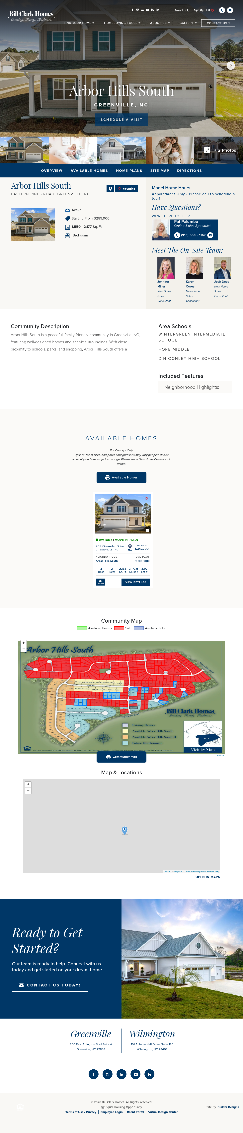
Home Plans (129, 170)
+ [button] (23, 643)
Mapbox (178, 871)
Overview (52, 170)
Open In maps (208, 877)
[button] (184, 10)
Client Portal (135, 1112)
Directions (189, 170)
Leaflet (220, 755)
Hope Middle (174, 349)
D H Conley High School (189, 358)
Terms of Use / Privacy (80, 1112)
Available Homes (89, 170)
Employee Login (112, 1112)
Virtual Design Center (163, 1112)
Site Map (159, 170)
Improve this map (210, 871)
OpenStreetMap (193, 871)
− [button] (23, 649)
